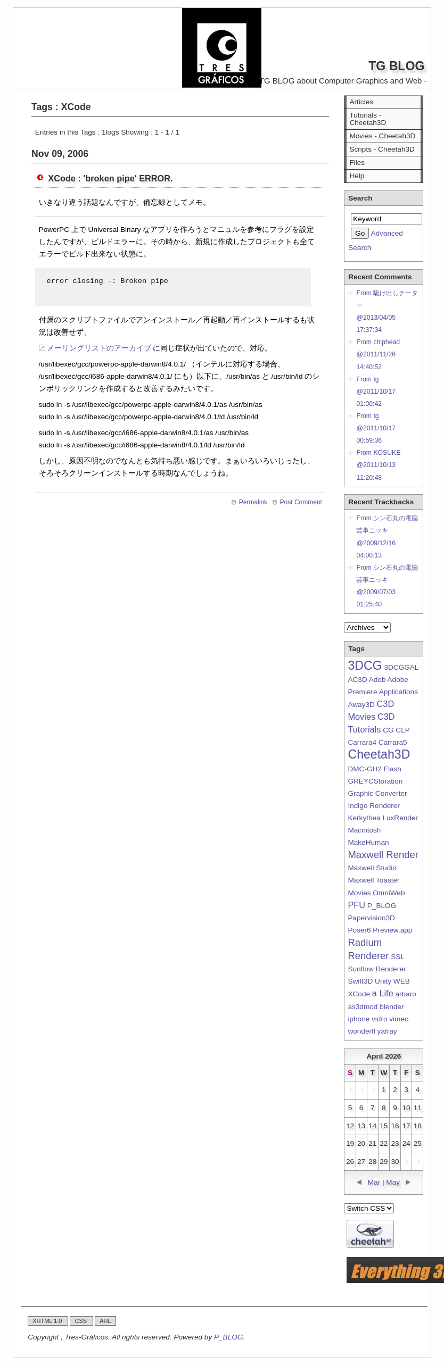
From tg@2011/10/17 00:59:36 (376, 428)
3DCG (365, 665)
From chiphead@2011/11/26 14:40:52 (378, 354)
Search (360, 198)
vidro (379, 1019)
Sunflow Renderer (377, 969)
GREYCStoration (375, 781)
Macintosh (364, 830)
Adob (377, 680)
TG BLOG (396, 66)
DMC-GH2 (364, 769)
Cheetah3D (379, 754)
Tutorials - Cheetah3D (367, 119)
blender (392, 1007)
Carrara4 (362, 742)
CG (388, 730)
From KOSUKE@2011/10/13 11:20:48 (378, 465)
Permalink (253, 502)
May (393, 1182)
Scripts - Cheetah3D (381, 149)
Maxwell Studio (372, 868)
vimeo (398, 1019)
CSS (81, 1321)
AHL (105, 1321)
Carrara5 (393, 742)
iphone (358, 1019)
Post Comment (301, 502)
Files (357, 163)
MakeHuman (368, 842)
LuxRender (400, 818)
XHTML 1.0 (47, 1321)
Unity (383, 981)
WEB (401, 981)
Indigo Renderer (374, 806)
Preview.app (392, 930)
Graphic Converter (377, 793)
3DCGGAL (401, 667)
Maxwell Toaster (373, 880)
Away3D (361, 705)
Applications (398, 692)
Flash (392, 769)
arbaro (405, 994)
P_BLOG (381, 906)
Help (356, 176)
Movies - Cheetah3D (382, 136)
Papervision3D (371, 918)
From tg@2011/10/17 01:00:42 (376, 391)
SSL (397, 957)
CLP (402, 730)
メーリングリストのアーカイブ (99, 348)
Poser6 (359, 930)
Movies (359, 893)
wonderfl (361, 1031)
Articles (361, 102)
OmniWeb (389, 893)
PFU (356, 905)
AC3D (357, 680)
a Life (382, 993)
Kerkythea (364, 818)
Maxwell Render (383, 854)
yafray (387, 1031)
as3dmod (362, 1007)
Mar (374, 1182)
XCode (359, 994)
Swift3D (360, 981)
